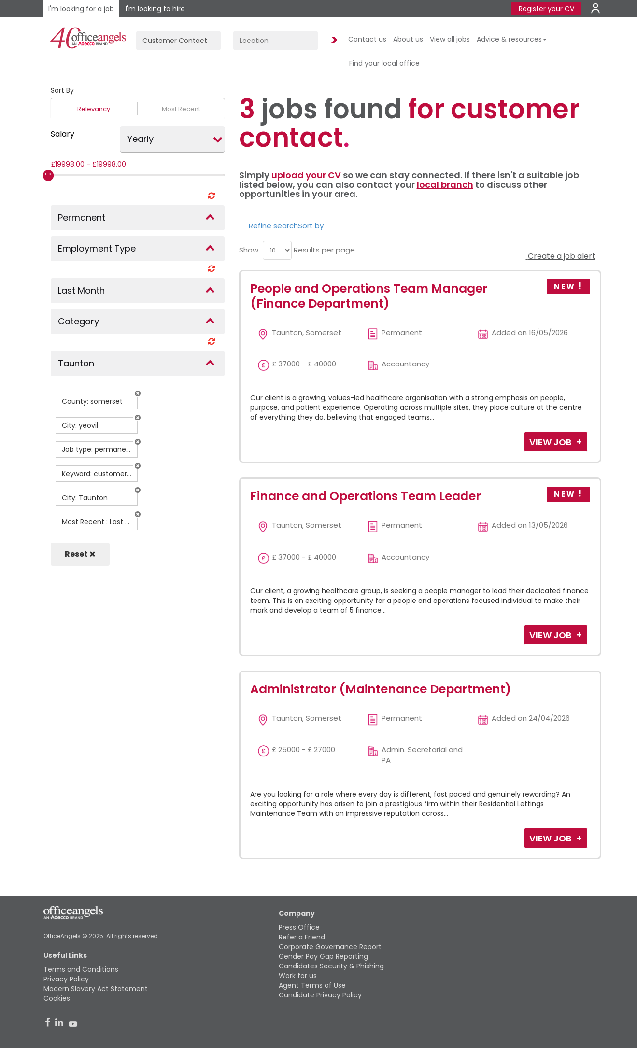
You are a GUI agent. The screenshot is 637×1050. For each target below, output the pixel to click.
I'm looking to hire (155, 9)
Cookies (56, 998)
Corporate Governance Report (330, 947)
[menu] (277, 250)
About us (408, 39)
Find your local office (384, 63)
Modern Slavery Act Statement (95, 989)
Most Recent (181, 108)
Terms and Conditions (80, 969)
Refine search (273, 226)
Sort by (311, 226)
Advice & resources (512, 39)
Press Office (299, 927)
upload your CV (306, 175)
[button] (137, 393)
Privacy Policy (66, 979)
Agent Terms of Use (312, 985)
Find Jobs (333, 40)
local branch (445, 185)
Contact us (367, 39)
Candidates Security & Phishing (331, 966)
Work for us (298, 975)
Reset (80, 554)
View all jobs (450, 39)
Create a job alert (560, 256)
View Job (551, 442)
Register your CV (546, 9)
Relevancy (93, 108)
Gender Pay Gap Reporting (323, 956)
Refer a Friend (302, 937)
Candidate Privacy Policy (320, 995)
